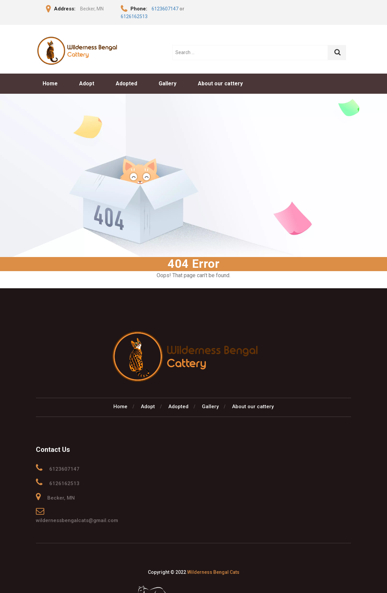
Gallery (167, 83)
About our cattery (220, 83)
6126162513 (134, 16)
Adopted (126, 83)
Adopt (86, 83)
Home (50, 83)
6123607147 (165, 8)
